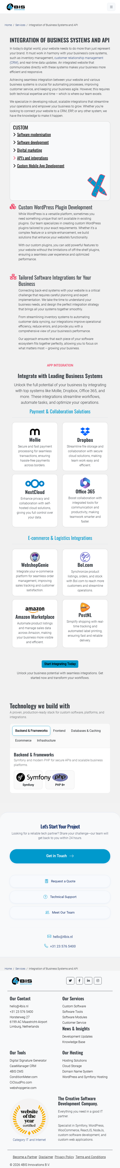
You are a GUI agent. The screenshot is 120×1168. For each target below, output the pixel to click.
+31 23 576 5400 (63, 946)
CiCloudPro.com (21, 1082)
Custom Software (74, 1006)
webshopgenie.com (23, 1088)
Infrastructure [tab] (46, 740)
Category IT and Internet (29, 1140)
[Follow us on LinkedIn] (88, 980)
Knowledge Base (73, 1042)
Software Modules (74, 1017)
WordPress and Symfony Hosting (85, 1077)
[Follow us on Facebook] (79, 980)
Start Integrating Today (60, 664)
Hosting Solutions (74, 1060)
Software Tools (72, 1012)
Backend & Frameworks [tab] (31, 731)
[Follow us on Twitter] (70, 980)
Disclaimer (46, 1157)
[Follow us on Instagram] (98, 980)
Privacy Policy (64, 1157)
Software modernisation (32, 134)
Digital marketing (27, 150)
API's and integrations (30, 158)
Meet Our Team (60, 913)
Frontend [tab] (59, 731)
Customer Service (74, 1022)
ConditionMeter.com (23, 1077)
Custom (20, 127)
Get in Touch (60, 856)
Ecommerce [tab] (23, 740)
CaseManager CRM (23, 1066)
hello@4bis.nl (63, 937)
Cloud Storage (72, 1066)
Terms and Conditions (91, 1157)
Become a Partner (25, 1157)
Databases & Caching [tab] (86, 731)
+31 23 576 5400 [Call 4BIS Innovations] (21, 1012)
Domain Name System (77, 1071)
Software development (31, 142)
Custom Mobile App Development (38, 166)
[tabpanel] (60, 770)
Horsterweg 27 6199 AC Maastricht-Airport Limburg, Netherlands (28, 1021)
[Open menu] (111, 7)
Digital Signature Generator (28, 1060)
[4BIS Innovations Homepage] (22, 980)
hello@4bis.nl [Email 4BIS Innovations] (19, 1006)
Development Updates (77, 1036)
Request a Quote (60, 881)
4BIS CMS (16, 1071)
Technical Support (60, 897)
